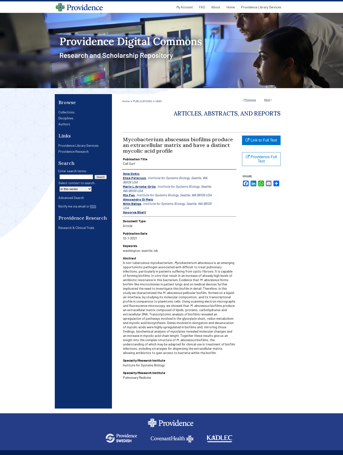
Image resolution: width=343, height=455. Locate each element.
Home (126, 101)
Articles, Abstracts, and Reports (227, 113)
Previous (250, 99)
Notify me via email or (77, 206)
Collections (66, 112)
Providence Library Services (78, 145)
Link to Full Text (261, 140)
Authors (64, 124)
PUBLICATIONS (142, 101)
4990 (158, 101)
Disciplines (65, 118)
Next (267, 99)
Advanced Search (71, 198)
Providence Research (73, 151)
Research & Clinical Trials (76, 228)
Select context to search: (77, 183)
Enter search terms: (72, 171)
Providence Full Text (261, 159)
